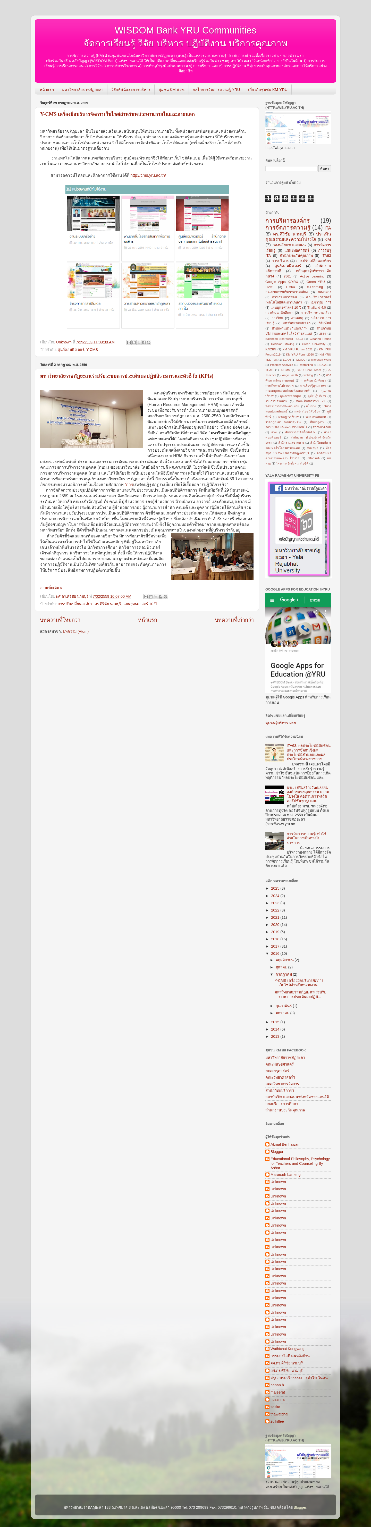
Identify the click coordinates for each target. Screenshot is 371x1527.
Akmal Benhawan (285, 1144)
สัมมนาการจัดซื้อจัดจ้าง (300, 432)
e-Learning (315, 287)
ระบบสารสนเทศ (316, 416)
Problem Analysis (281, 364)
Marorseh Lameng (286, 1174)
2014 (275, 1029)
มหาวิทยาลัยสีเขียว (296, 323)
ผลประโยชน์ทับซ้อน (307, 411)
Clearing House (320, 338)
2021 (275, 917)
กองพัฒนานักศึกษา (279, 313)
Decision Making (282, 343)
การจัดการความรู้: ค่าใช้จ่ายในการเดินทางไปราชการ (306, 838)
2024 (275, 896)
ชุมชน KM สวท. (171, 89)
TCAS (269, 370)
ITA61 (269, 287)
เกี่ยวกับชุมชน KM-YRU (268, 89)
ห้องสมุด (312, 448)
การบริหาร (280, 261)
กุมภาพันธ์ (284, 1006)
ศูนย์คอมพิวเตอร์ (71, 350)
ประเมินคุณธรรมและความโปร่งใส (298, 236)
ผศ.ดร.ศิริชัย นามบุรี (287, 1363)
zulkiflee (277, 1421)
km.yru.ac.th (290, 375)
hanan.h (277, 1385)
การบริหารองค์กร (287, 220)
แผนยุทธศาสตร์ (296, 250)
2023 (275, 903)
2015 (275, 1022)
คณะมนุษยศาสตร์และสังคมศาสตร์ (287, 390)
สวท (274, 432)
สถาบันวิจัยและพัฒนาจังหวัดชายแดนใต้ (297, 1097)
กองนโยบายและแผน (289, 245)
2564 (322, 333)
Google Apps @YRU (281, 282)
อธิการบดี (313, 458)
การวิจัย (277, 318)
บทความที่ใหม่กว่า (60, 620)
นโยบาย (311, 406)
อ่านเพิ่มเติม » (51, 588)
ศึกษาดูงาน (317, 422)
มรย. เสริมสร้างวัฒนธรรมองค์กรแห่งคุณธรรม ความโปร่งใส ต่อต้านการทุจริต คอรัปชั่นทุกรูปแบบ (308, 794)
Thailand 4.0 (316, 307)
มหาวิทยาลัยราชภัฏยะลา (82, 89)
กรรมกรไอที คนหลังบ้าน (290, 1356)
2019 (275, 932)
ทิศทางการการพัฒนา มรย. (282, 406)
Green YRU (316, 282)
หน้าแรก (47, 89)
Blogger (277, 1152)
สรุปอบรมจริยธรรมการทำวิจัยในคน (299, 1378)
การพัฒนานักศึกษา (313, 380)
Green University (313, 343)
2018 (275, 939)
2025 (275, 888)
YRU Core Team (309, 370)
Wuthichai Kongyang (288, 1349)
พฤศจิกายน (285, 960)
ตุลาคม (282, 967)
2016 (275, 953)
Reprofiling (306, 364)
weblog (308, 375)
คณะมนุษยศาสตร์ (279, 1064)
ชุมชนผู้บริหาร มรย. (281, 723)
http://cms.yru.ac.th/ (148, 175)
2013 (275, 1036)
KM (327, 239)
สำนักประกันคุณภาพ (296, 256)
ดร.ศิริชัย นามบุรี (108, 604)
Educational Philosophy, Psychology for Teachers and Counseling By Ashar (300, 1163)
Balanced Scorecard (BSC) (284, 338)
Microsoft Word (321, 359)
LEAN (287, 359)
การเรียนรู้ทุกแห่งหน (313, 385)
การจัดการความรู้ (287, 227)
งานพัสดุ (297, 318)
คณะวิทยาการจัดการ (282, 1084)
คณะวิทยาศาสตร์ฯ (280, 1077)
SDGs (322, 364)
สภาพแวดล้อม (322, 427)
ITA (327, 228)
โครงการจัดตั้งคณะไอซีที (292, 463)
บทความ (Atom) (76, 631)
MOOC (301, 359)
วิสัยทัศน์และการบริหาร (130, 89)
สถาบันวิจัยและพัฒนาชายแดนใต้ (286, 427)
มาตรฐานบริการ (288, 416)
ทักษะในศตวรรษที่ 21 (310, 401)
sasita (275, 1407)
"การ (176, 484)
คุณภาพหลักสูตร (290, 396)
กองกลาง (324, 292)
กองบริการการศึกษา (281, 1104)
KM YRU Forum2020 (300, 354)
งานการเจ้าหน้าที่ (276, 401)
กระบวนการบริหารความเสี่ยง (286, 292)
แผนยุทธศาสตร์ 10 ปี (140, 604)
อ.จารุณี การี (321, 302)
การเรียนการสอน (284, 297)
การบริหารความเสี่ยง (316, 313)
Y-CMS (92, 350)
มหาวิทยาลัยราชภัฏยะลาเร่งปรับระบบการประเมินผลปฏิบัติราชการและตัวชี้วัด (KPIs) (126, 376)
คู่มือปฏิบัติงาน (317, 396)
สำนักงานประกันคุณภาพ (290, 328)
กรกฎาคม (284, 974)
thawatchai (279, 1414)
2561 (287, 276)
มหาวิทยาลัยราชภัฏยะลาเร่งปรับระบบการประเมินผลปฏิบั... (300, 994)
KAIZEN (270, 349)
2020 (275, 925)
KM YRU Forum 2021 (298, 349)
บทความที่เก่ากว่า (234, 620)
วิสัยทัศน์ (324, 323)
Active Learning (312, 276)
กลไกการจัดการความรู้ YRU (216, 89)
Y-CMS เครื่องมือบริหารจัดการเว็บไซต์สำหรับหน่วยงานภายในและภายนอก (117, 114)
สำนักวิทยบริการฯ (279, 1091)
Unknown (278, 1182)
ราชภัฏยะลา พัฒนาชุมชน (283, 422)
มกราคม (283, 1013)
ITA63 (326, 256)
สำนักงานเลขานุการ (291, 442)
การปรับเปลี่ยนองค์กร (75, 604)
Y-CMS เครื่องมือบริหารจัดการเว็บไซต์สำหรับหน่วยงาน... (299, 982)
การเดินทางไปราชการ (279, 385)
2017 (275, 946)
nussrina (277, 1399)
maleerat (278, 1392)
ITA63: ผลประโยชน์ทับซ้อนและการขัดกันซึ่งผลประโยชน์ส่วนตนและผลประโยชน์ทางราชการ (309, 752)
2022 (275, 910)
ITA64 (290, 287)
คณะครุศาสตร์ (277, 1071)
